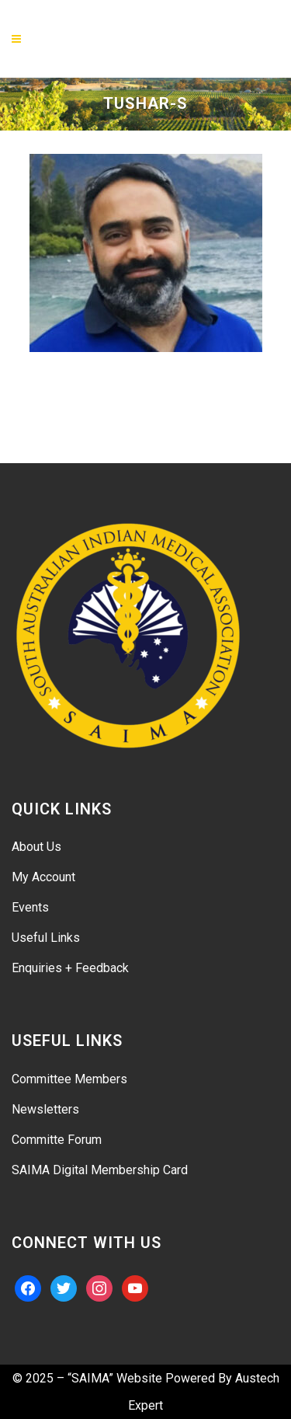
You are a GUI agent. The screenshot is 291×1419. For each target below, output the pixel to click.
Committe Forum (57, 1139)
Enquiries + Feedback (70, 968)
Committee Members (69, 1079)
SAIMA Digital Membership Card (100, 1170)
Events (30, 907)
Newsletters (45, 1109)
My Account (43, 877)
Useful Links (46, 937)
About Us (36, 846)
